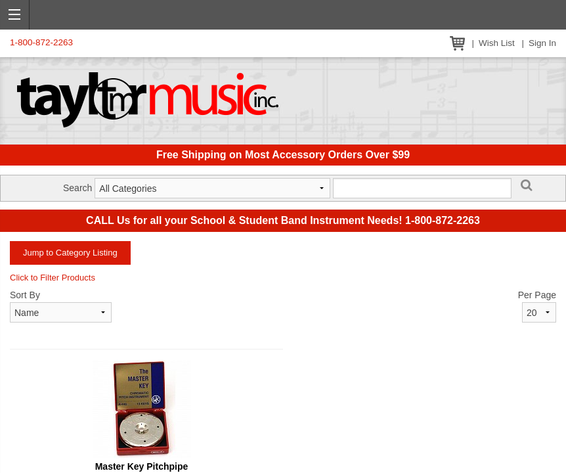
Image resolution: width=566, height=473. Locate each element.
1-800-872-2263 (41, 42)
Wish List (497, 43)
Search (77, 188)
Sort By (25, 295)
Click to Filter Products (52, 277)
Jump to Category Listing (70, 253)
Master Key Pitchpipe (141, 466)
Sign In (542, 43)
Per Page (537, 295)
